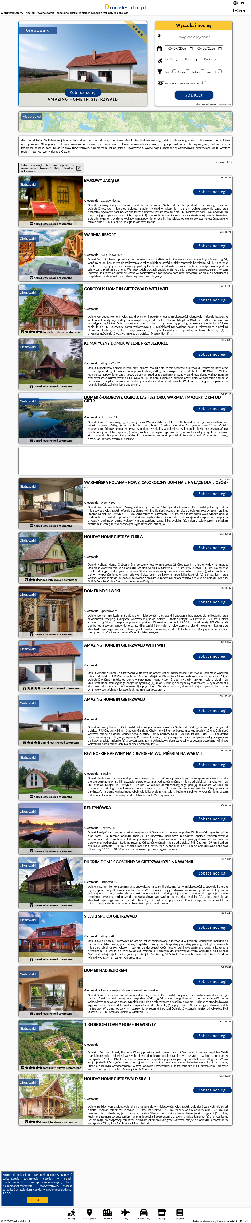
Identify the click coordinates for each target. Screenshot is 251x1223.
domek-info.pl (125, 7)
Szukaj (193, 95)
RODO (7, 1193)
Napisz (246, 1221)
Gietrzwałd (28, 184)
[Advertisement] (125, 1166)
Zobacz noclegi (213, 191)
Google (66, 1175)
